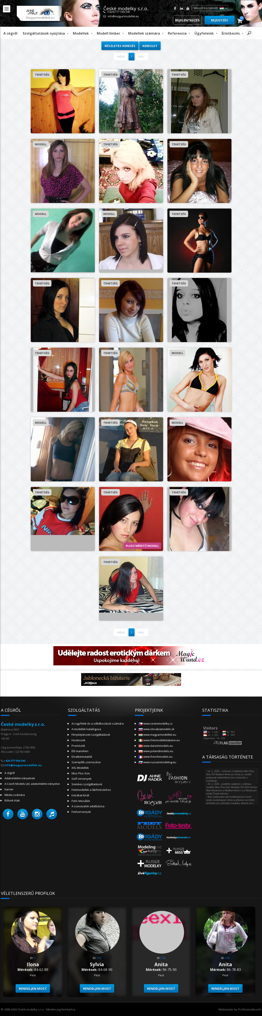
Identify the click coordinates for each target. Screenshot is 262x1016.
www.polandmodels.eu (156, 751)
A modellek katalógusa (86, 729)
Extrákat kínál (80, 795)
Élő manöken (80, 751)
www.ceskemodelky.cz (156, 723)
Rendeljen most (33, 988)
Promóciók (78, 746)
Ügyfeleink (204, 33)
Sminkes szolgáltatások (87, 784)
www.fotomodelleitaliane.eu (159, 740)
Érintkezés (231, 33)
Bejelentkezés (187, 20)
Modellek (81, 33)
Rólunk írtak (12, 800)
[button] (8, 814)
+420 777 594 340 (14, 761)
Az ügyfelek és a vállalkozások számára (98, 723)
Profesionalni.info (249, 1009)
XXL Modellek (80, 768)
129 (227, 958)
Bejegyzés (219, 20)
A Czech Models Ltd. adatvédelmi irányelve (32, 784)
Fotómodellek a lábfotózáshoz (91, 790)
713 (99, 958)
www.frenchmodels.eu (156, 757)
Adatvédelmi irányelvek (19, 778)
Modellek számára (144, 33)
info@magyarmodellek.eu (123, 16)
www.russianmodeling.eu (157, 762)
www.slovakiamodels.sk (156, 729)
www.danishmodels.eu (156, 746)
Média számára (14, 795)
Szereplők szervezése (86, 762)
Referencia (177, 33)
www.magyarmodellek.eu (157, 735)
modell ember (108, 33)
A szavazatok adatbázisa (88, 806)
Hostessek (78, 740)
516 (163, 958)
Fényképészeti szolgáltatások (91, 735)
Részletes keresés (120, 46)
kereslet (149, 46)
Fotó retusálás (81, 801)
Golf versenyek (82, 779)
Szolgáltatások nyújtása (44, 33)
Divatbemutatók (82, 757)
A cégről (10, 33)
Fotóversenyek (81, 812)
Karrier (8, 789)
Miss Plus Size (81, 773)
